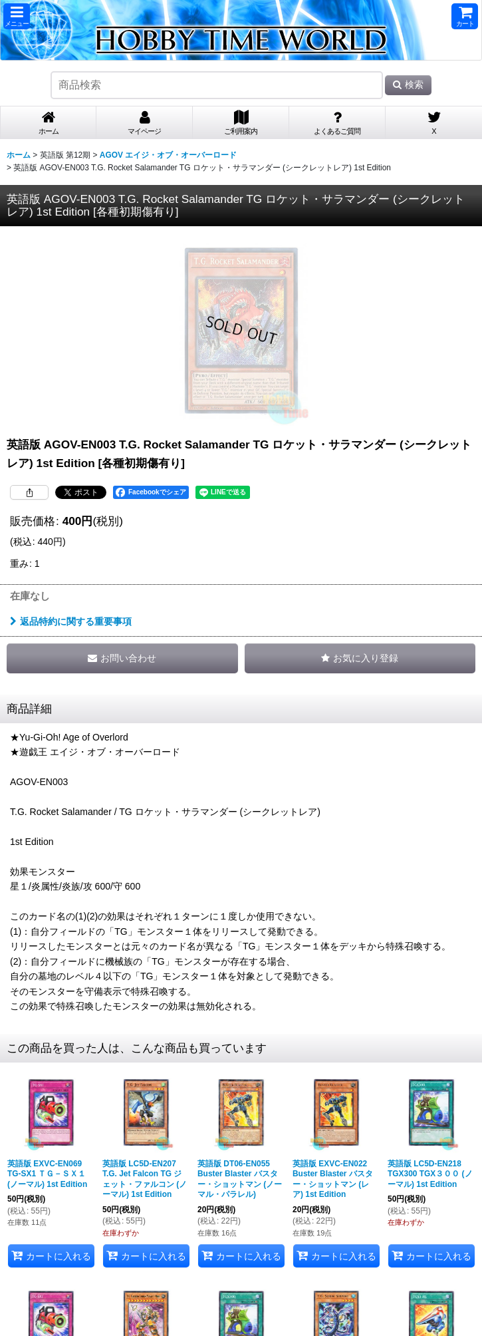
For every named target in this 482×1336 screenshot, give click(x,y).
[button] (16, 16)
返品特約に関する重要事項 (71, 621)
